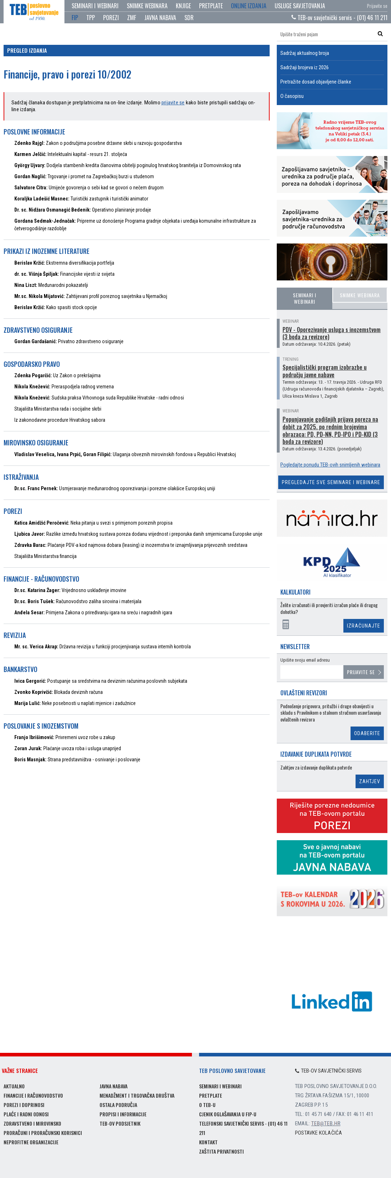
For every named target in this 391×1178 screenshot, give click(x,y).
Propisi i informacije (123, 1114)
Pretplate (211, 5)
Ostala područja (118, 1104)
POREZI (111, 17)
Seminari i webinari (95, 5)
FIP (75, 17)
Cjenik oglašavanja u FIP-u (227, 1114)
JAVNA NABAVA (160, 17)
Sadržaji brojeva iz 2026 (304, 67)
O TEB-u (207, 1104)
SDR (189, 17)
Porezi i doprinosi (24, 1104)
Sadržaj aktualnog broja (304, 53)
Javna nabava (113, 1086)
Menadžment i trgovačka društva (137, 1095)
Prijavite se (377, 5)
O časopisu (292, 96)
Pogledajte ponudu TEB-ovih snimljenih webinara (330, 465)
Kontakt (208, 1142)
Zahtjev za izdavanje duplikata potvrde (316, 767)
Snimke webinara (147, 5)
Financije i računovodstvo (33, 1095)
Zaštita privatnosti (221, 1151)
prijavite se (172, 102)
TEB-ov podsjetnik (120, 1123)
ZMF (131, 17)
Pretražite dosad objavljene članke (315, 82)
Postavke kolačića (318, 1133)
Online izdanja (248, 5)
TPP (90, 17)
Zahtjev (369, 781)
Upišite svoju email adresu (305, 660)
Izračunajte (363, 626)
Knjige (183, 5)
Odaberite (367, 733)
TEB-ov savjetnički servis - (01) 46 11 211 (339, 17)
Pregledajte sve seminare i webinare (331, 482)
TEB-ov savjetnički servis (328, 1071)
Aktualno (14, 1086)
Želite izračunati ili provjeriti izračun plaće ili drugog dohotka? (329, 608)
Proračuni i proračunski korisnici (43, 1132)
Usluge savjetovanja (300, 5)
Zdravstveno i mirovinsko (32, 1123)
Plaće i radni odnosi (26, 1114)
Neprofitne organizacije (31, 1142)
